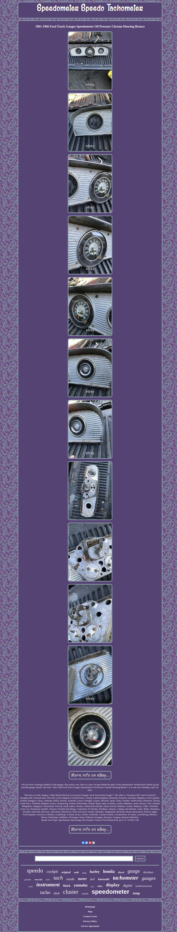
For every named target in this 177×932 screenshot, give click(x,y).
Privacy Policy (90, 921)
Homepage (90, 906)
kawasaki (103, 879)
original (66, 872)
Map (90, 911)
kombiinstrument (144, 886)
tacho (45, 892)
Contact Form (90, 916)
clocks (85, 893)
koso (48, 879)
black (66, 885)
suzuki (70, 879)
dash (57, 893)
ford (92, 886)
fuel (92, 879)
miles (100, 886)
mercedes (39, 879)
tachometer (125, 878)
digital (127, 885)
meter (82, 878)
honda (109, 871)
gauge (134, 871)
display (113, 884)
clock (84, 873)
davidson (148, 872)
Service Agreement (90, 926)
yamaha (80, 885)
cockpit (52, 871)
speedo (35, 870)
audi (76, 872)
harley (95, 872)
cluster (70, 892)
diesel (121, 872)
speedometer (110, 891)
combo (30, 887)
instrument (48, 884)
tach (58, 878)
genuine (28, 879)
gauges (148, 878)
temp (136, 893)
